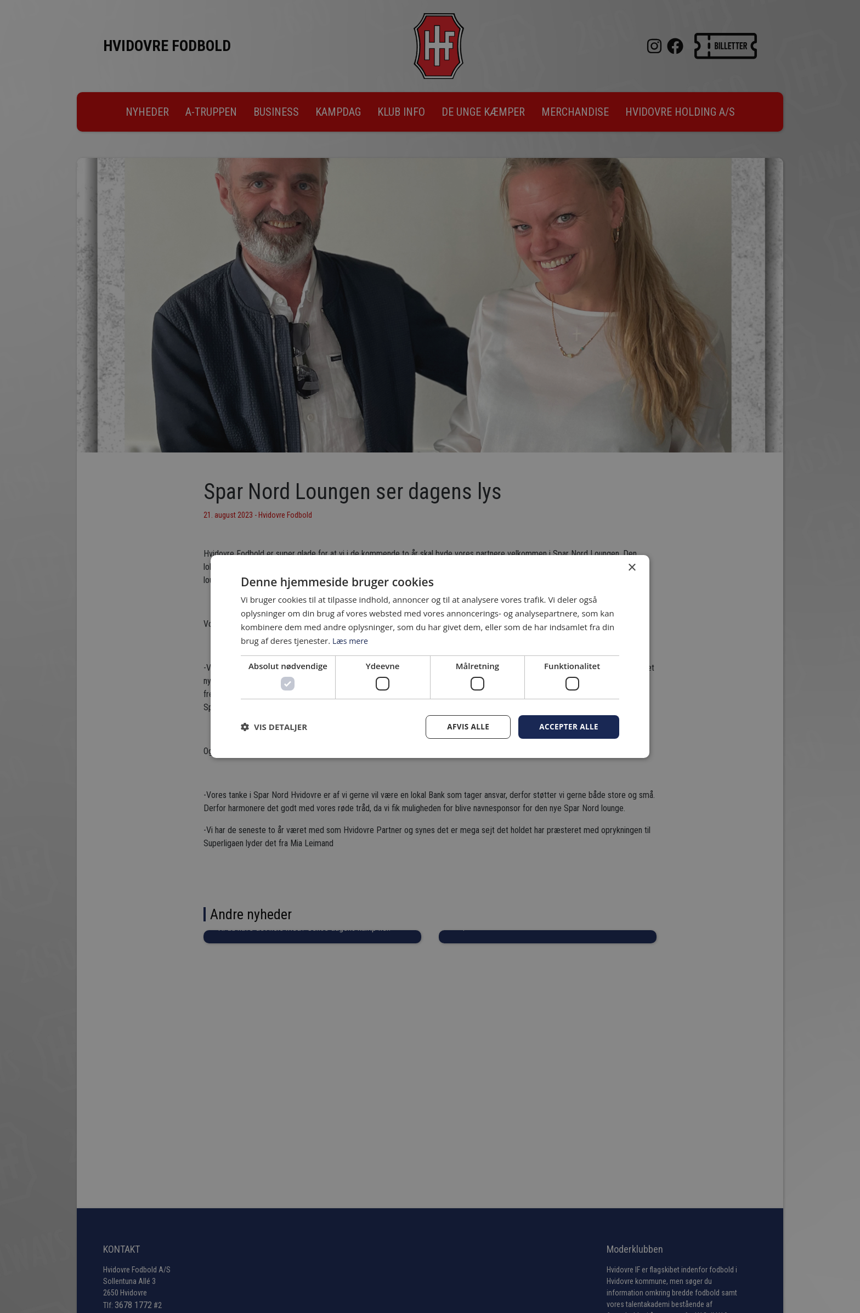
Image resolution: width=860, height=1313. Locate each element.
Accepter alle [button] (568, 726)
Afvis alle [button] (466, 726)
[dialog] (430, 656)
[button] (274, 727)
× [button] (631, 567)
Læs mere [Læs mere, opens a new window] (351, 640)
